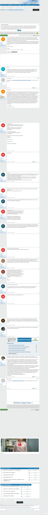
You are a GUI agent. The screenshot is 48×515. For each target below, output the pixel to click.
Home (2, 4)
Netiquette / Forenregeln (28, 509)
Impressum (12, 509)
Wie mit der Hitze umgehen (9, 472)
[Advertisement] (23, 240)
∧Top (45, 514)
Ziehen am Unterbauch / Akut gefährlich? (12, 470)
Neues (5, 4)
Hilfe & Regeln (28, 4)
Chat (23, 4)
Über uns (9, 509)
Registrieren (32, 6)
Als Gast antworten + (4, 35)
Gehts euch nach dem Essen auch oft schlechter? (14, 486)
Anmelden (37, 6)
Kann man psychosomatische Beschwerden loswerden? (17, 33)
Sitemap (33, 509)
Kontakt (6, 509)
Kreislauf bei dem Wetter (8, 474)
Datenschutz (15, 509)
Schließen (19, 30)
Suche (16, 4)
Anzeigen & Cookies (20, 509)
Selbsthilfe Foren (10, 4)
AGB (24, 509)
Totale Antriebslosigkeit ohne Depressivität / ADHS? (14, 493)
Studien (33, 4)
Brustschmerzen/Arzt (7, 477)
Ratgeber (19, 4)
